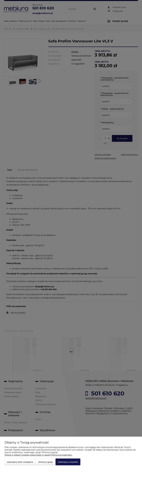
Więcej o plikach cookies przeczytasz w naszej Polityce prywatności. (38, 455)
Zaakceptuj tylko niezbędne (20, 462)
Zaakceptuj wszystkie (68, 462)
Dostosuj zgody (45, 462)
